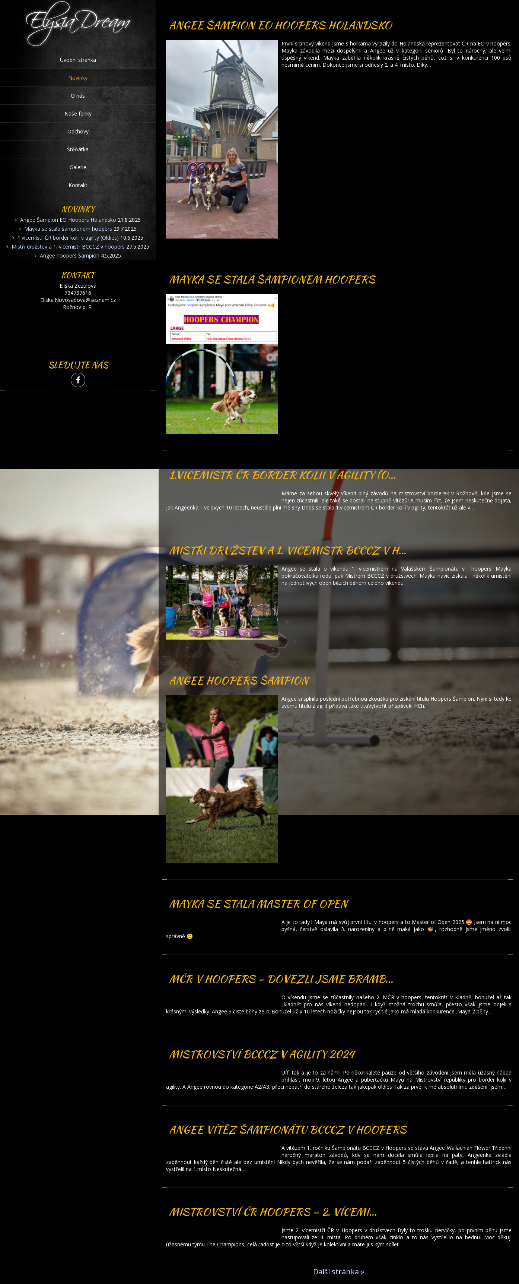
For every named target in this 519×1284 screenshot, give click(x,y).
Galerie (78, 167)
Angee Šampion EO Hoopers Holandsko (68, 219)
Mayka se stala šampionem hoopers (68, 228)
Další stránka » (338, 1271)
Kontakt (78, 185)
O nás (78, 95)
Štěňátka (78, 149)
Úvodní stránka (78, 59)
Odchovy (78, 131)
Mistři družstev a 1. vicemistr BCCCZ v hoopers (68, 246)
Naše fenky (78, 113)
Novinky (77, 77)
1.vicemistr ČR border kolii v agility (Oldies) (68, 237)
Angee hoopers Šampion (69, 255)
